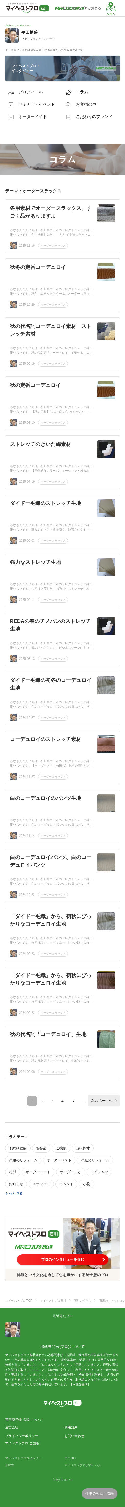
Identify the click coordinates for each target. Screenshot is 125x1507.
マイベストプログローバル (82, 1465)
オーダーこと (70, 1172)
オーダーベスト (59, 1160)
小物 (86, 1184)
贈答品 (41, 1148)
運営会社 (11, 1427)
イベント (66, 1184)
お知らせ (16, 1184)
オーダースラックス (53, 245)
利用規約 (71, 1427)
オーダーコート (38, 1172)
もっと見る (14, 1193)
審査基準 (81, 1384)
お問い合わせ (74, 1436)
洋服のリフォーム (23, 1160)
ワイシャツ (99, 1172)
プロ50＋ (70, 1458)
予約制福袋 (18, 1148)
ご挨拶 (61, 1148)
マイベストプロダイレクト (23, 1458)
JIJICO (10, 1465)
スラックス (41, 1184)
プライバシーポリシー (21, 1436)
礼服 (12, 1172)
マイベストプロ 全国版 (22, 1443)
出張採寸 (83, 1148)
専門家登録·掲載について (24, 1420)
